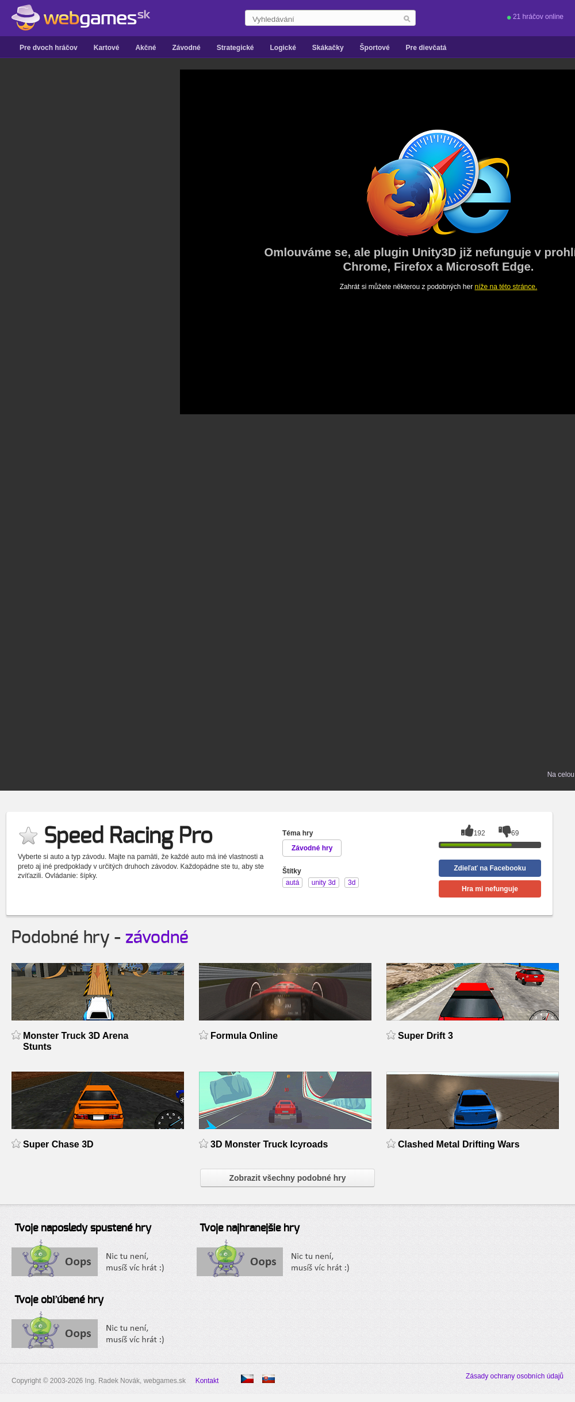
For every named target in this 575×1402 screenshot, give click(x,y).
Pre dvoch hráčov (49, 48)
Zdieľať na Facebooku (490, 868)
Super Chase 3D (58, 1144)
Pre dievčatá (426, 48)
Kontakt (207, 1381)
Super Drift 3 (425, 1036)
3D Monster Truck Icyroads (269, 1144)
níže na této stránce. (506, 287)
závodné (157, 937)
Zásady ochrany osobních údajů (515, 1376)
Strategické (235, 48)
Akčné (145, 48)
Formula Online (244, 1036)
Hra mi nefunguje (490, 889)
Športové (375, 48)
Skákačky (328, 48)
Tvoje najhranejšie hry (250, 1228)
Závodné (186, 48)
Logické (283, 48)
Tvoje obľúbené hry (58, 1300)
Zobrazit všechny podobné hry (287, 1178)
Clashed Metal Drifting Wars (459, 1144)
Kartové (107, 48)
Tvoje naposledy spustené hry (82, 1228)
